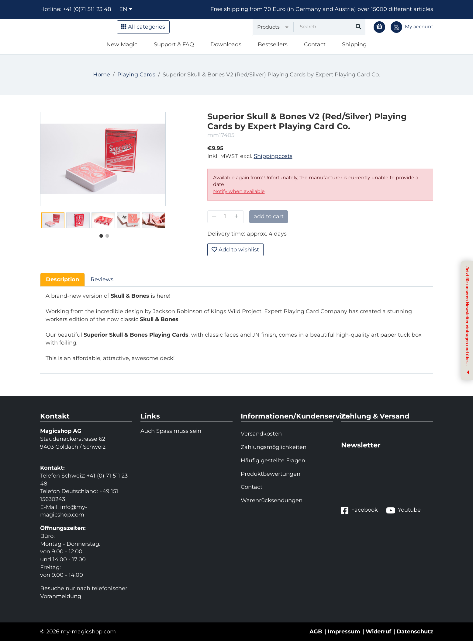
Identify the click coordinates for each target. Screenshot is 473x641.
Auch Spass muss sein (170, 431)
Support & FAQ (174, 44)
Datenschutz (415, 631)
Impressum (344, 631)
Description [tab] (62, 279)
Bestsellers (273, 44)
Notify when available (239, 191)
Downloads (225, 44)
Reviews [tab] (102, 279)
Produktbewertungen (270, 474)
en (125, 9)
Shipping (354, 44)
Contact (315, 44)
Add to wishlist (235, 249)
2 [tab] (105, 234)
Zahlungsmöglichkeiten (273, 447)
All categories (143, 26)
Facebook (359, 510)
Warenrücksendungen (271, 500)
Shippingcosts (273, 156)
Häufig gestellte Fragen (273, 460)
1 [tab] (99, 234)
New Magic (121, 44)
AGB (315, 631)
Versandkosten (261, 433)
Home (101, 74)
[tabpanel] (52, 220)
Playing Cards (136, 74)
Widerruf (378, 631)
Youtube (403, 510)
